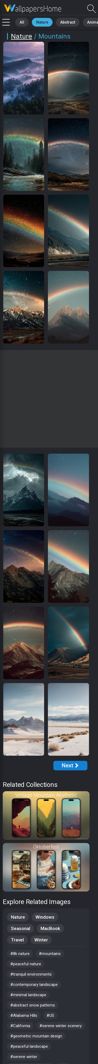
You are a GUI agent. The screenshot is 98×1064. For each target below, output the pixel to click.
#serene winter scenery (60, 1025)
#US (50, 1015)
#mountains (50, 953)
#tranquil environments (31, 974)
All (21, 22)
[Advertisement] (49, 399)
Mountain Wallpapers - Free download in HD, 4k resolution (32, 8)
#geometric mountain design (36, 1036)
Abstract (60, 22)
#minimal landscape (28, 994)
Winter (41, 940)
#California (20, 1025)
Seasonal (20, 928)
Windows (44, 917)
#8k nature (20, 953)
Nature (37, 22)
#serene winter (23, 1056)
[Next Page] (70, 765)
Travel (17, 940)
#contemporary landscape (34, 984)
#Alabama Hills (23, 1015)
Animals (83, 22)
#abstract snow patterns (32, 1005)
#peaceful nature (25, 964)
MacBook (50, 928)
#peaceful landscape (29, 1046)
